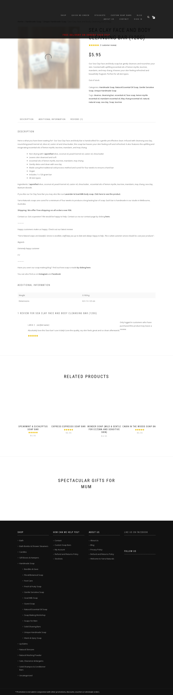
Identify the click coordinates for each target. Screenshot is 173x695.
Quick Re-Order (80, 15)
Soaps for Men (30, 620)
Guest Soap (29, 603)
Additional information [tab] (52, 119)
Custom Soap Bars (121, 15)
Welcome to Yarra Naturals (102, 558)
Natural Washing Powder (30, 655)
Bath (21, 540)
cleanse (97, 95)
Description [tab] (27, 119)
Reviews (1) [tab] (77, 119)
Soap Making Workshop (34, 615)
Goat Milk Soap (31, 598)
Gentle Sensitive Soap (34, 592)
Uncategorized (25, 675)
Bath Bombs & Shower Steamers (33, 546)
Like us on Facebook (136, 532)
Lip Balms (23, 643)
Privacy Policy (96, 549)
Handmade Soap (106, 87)
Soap (111, 102)
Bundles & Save (31, 569)
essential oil (120, 95)
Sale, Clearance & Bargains (31, 661)
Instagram (43, 274)
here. (107, 216)
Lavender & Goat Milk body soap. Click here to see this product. (93, 194)
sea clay (104, 102)
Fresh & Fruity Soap (32, 586)
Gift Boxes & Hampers (29, 557)
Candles (23, 552)
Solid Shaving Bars (32, 626)
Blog (139, 15)
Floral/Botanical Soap (33, 575)
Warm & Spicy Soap (33, 638)
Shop (63, 15)
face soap (130, 95)
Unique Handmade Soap (105, 90)
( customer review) (108, 45)
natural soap (94, 102)
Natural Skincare (26, 649)
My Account (60, 549)
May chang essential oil (131, 98)
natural (146, 98)
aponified (49, 153)
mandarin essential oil (110, 98)
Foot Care (28, 580)
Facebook (56, 274)
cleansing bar (108, 95)
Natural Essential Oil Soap (126, 87)
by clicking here (83, 267)
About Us (109, 19)
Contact (124, 19)
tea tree (118, 102)
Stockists (100, 15)
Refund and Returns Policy (66, 554)
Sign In (138, 19)
